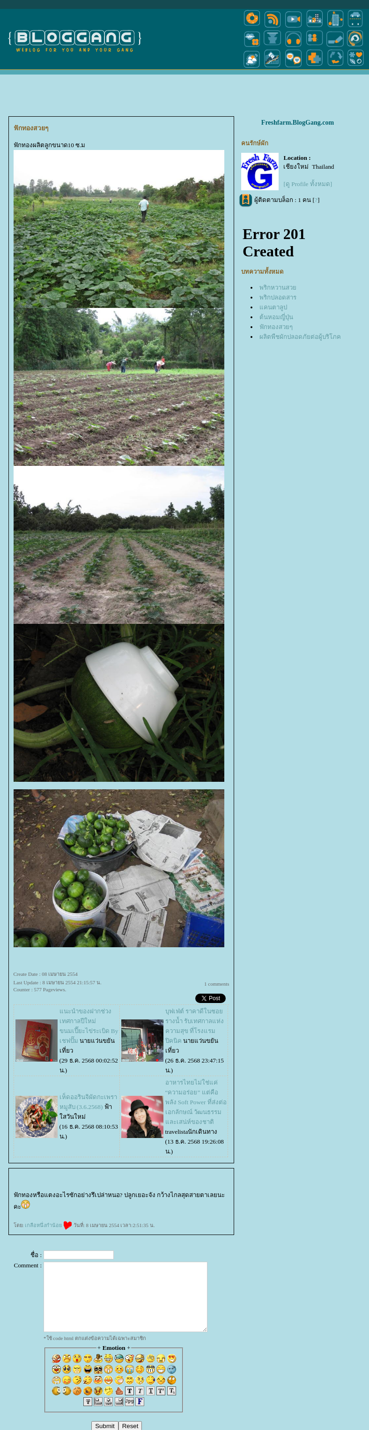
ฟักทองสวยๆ (276, 326)
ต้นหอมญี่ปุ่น (276, 317)
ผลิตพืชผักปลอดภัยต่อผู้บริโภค (300, 336)
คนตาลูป (273, 307)
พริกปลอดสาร (277, 297)
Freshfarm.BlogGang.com (297, 122)
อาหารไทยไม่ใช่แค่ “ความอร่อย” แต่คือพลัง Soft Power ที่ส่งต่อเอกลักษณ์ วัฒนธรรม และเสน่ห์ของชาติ (196, 1102)
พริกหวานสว (277, 287)
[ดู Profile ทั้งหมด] (307, 183)
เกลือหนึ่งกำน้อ (48, 1225)
